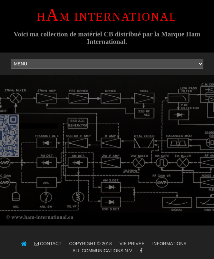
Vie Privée (132, 243)
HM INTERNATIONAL (107, 17)
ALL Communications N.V (102, 250)
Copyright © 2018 (90, 243)
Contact (50, 243)
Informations (169, 243)
